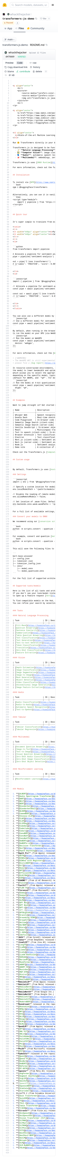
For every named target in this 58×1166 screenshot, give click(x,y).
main (9, 39)
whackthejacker (20, 14)
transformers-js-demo (18, 18)
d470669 (10, 56)
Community (35, 28)
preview (9, 62)
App (8, 28)
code (19, 62)
